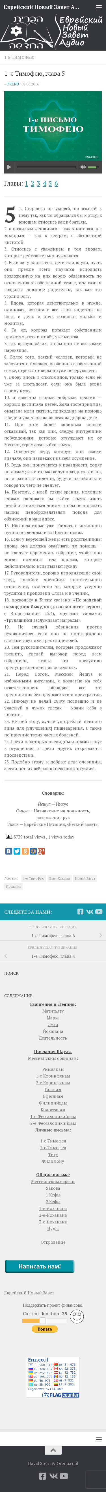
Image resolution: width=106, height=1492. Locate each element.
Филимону (53, 1161)
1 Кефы (53, 1195)
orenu (13, 84)
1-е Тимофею (19, 57)
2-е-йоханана (53, 1215)
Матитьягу (53, 1011)
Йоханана (53, 1031)
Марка (53, 1017)
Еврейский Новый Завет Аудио (42, 6)
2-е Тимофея (53, 1147)
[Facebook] (80, 911)
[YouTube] (98, 911)
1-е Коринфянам (53, 1076)
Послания (13, 886)
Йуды (53, 1228)
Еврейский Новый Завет (29, 1292)
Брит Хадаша (59, 878)
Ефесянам (53, 1096)
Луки (53, 1024)
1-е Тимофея (53, 1141)
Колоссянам (53, 1109)
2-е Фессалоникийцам (53, 1123)
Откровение (53, 1242)
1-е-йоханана (53, 1208)
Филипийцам (53, 1103)
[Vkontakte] (89, 911)
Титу (53, 1154)
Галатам (53, 1089)
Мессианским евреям (53, 1181)
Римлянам (53, 1069)
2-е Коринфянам (53, 1082)
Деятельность (53, 1038)
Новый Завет (85, 878)
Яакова (53, 1188)
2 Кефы (53, 1201)
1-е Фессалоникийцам (53, 1116)
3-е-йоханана (53, 1222)
